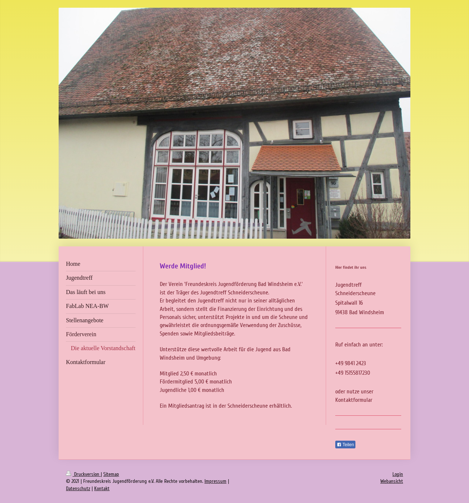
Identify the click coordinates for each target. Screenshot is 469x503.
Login (397, 474)
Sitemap (111, 474)
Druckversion (83, 474)
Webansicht (391, 481)
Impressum (215, 481)
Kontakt (102, 488)
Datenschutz (78, 488)
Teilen (345, 444)
